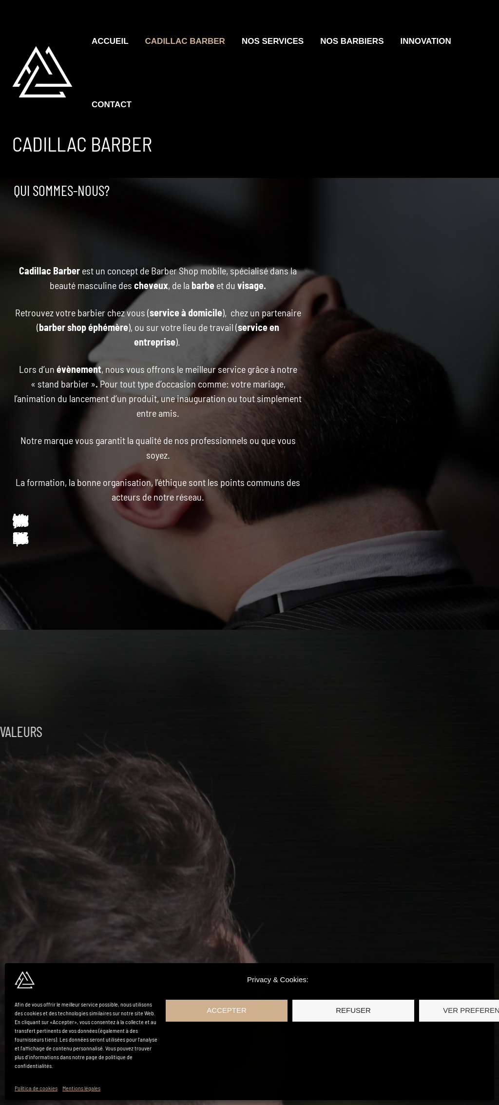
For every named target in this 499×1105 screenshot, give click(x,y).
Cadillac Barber (185, 41)
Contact (112, 104)
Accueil (110, 41)
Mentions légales (81, 1088)
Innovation (425, 41)
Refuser (353, 1010)
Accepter (227, 1010)
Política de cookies (36, 1088)
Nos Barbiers (352, 41)
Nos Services (273, 41)
